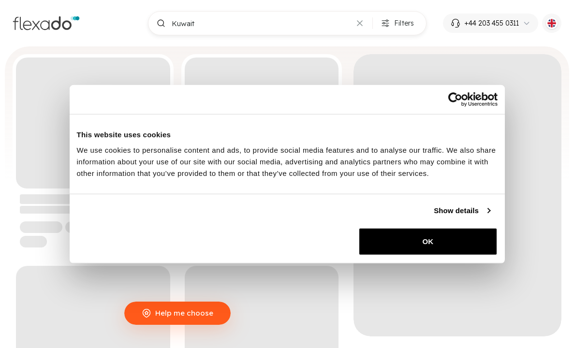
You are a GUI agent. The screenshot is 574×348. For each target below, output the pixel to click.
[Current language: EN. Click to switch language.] (551, 23)
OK (428, 241)
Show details (456, 210)
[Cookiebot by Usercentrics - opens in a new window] (455, 99)
